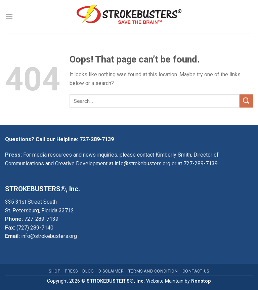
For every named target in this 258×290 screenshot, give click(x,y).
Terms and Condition (153, 271)
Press (71, 271)
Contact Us (195, 271)
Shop (54, 271)
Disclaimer (111, 271)
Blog (88, 271)
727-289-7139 (97, 139)
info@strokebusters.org (142, 163)
